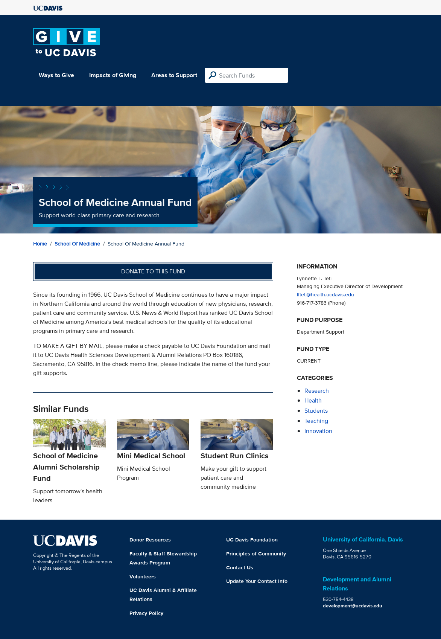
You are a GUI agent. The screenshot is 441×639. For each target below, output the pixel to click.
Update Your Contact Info (256, 581)
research (316, 390)
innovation (318, 431)
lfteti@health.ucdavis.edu (325, 294)
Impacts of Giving (112, 75)
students (316, 410)
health (313, 400)
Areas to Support (174, 75)
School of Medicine (77, 243)
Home (40, 243)
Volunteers (142, 576)
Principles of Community (256, 553)
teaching (316, 420)
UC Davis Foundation (252, 539)
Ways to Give (56, 75)
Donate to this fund (153, 271)
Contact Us (239, 567)
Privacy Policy (146, 613)
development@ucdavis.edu (352, 605)
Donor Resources (150, 539)
